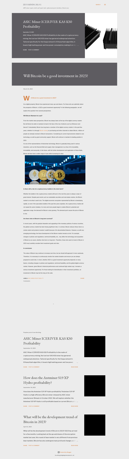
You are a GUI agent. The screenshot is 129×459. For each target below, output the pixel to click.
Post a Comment (33, 50)
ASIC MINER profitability (36, 278)
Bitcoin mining (44, 130)
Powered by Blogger (64, 452)
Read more (74, 367)
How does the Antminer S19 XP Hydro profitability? (46, 380)
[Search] (98, 5)
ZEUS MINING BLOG (32, 4)
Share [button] (25, 50)
